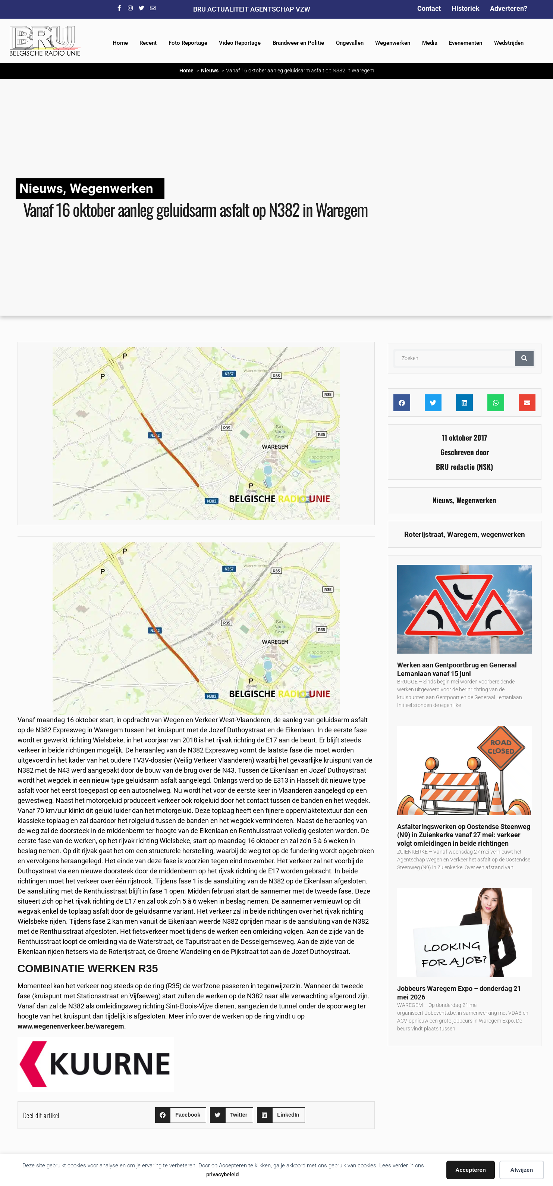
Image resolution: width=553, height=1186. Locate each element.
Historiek (466, 8)
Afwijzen (521, 1170)
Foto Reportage (188, 43)
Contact (429, 8)
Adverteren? (508, 8)
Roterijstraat (423, 534)
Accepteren (470, 1170)
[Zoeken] (524, 358)
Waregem (462, 534)
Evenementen (465, 43)
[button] (180, 1115)
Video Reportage (240, 43)
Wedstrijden (509, 43)
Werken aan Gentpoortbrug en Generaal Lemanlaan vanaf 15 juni (457, 669)
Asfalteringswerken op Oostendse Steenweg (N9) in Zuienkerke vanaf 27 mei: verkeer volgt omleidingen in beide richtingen (463, 835)
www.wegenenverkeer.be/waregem (71, 1026)
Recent (148, 43)
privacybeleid (222, 1174)
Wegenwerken (392, 43)
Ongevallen (350, 43)
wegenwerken (503, 534)
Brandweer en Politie (298, 43)
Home (120, 43)
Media (429, 43)
